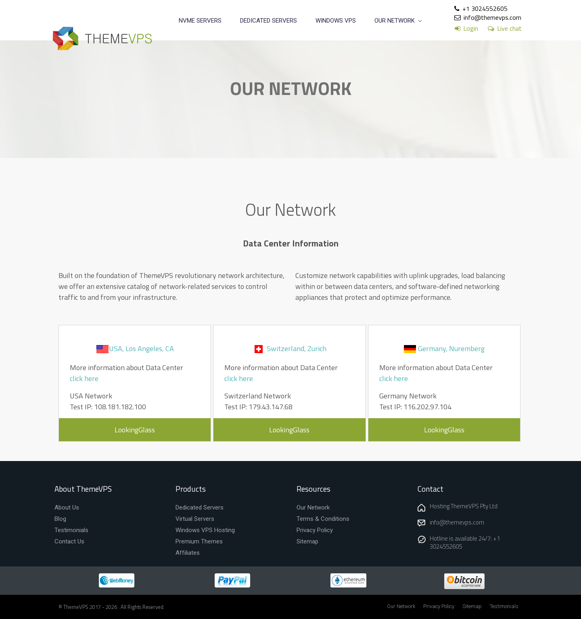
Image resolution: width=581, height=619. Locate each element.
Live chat (509, 28)
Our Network (401, 606)
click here (84, 378)
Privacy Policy (438, 606)
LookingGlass (135, 429)
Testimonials (504, 606)
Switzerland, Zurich (296, 348)
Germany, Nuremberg (451, 348)
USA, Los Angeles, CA (141, 348)
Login (470, 28)
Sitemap (472, 606)
